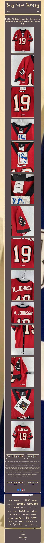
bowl (9, 511)
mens (35, 521)
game (10, 518)
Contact (23, 534)
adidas (29, 521)
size (10, 500)
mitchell (22, 501)
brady (16, 507)
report (25, 525)
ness (36, 525)
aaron (21, 521)
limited (9, 504)
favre (15, 511)
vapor (10, 507)
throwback (26, 514)
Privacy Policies (23, 537)
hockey (31, 525)
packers (19, 517)
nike (27, 500)
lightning (17, 524)
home (28, 511)
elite (14, 504)
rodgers (34, 511)
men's (10, 521)
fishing (34, 501)
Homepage (22, 531)
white (33, 514)
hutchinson (30, 507)
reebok (16, 501)
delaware (23, 508)
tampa (21, 503)
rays (36, 507)
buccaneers (15, 514)
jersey (31, 518)
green (21, 510)
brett (9, 525)
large (16, 521)
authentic (32, 503)
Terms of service (23, 540)
